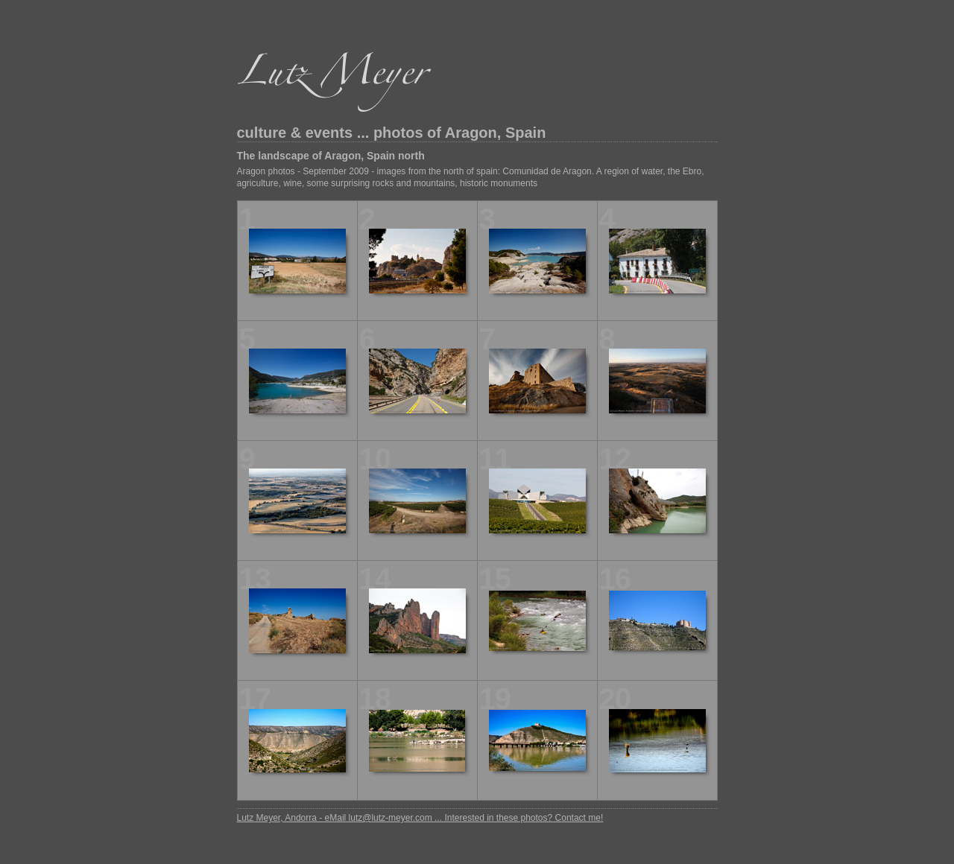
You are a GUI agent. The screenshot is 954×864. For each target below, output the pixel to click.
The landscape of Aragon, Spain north (331, 156)
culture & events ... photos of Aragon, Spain (391, 132)
